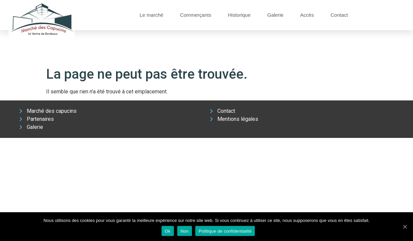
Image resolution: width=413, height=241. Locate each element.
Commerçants (195, 15)
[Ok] (404, 226)
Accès (307, 15)
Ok (168, 231)
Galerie (275, 15)
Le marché (151, 15)
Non (185, 231)
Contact (339, 15)
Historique (239, 15)
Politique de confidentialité (225, 231)
